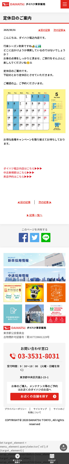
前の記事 (45, 30)
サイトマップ (40, 408)
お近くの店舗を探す (34, 396)
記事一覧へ (35, 215)
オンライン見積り (17, 461)
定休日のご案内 (17, 18)
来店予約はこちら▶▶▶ (17, 176)
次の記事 (58, 30)
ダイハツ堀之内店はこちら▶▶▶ (22, 168)
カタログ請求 (52, 461)
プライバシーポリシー (16, 408)
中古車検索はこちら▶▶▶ (18, 172)
